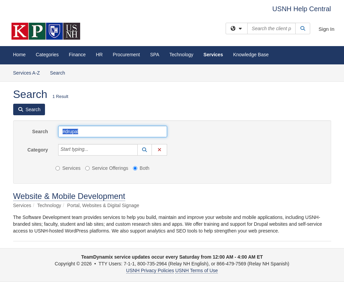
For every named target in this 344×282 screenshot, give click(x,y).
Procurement (126, 54)
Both (141, 168)
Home (19, 54)
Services (213, 54)
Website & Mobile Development (69, 196)
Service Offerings (106, 168)
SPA (154, 54)
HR (99, 54)
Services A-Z (26, 73)
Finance (77, 54)
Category (37, 150)
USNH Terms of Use (196, 270)
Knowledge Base (251, 54)
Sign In (327, 29)
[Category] (92, 150)
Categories (47, 54)
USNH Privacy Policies (150, 270)
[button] (144, 150)
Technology (181, 54)
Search (60, 72)
